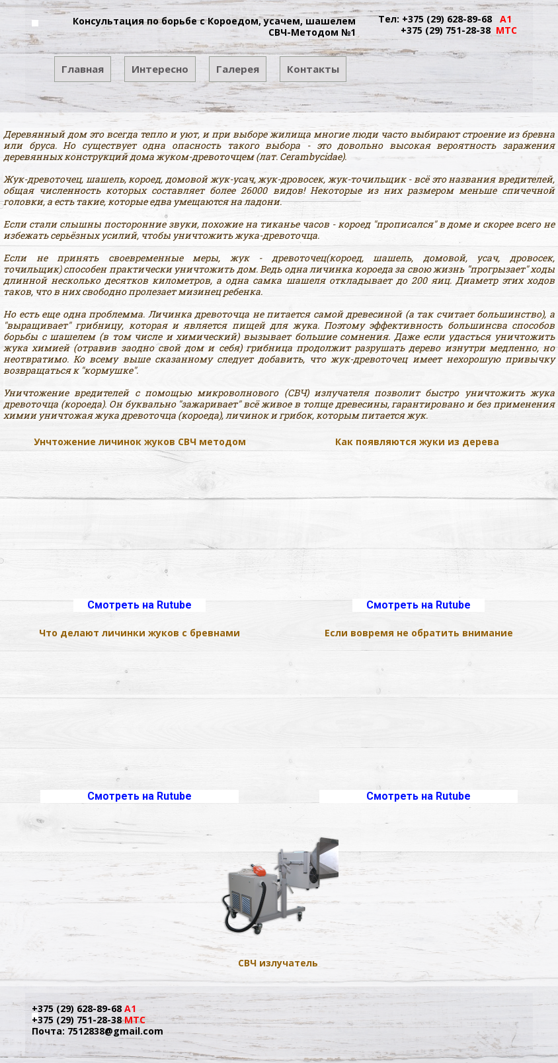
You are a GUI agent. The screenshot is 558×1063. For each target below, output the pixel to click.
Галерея (237, 68)
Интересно (160, 68)
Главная (82, 68)
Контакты (313, 68)
